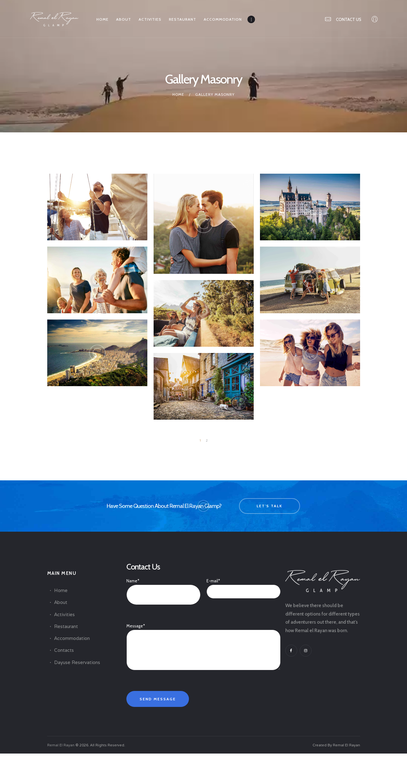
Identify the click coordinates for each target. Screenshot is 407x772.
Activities (64, 614)
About (60, 602)
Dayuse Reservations (77, 662)
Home (178, 94)
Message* (203, 629)
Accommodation (72, 638)
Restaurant (66, 626)
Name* (163, 587)
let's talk (269, 506)
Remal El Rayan (60, 745)
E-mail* (243, 586)
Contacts (64, 650)
